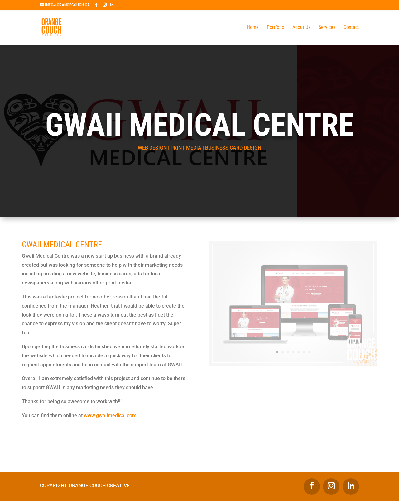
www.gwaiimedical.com (110, 415)
